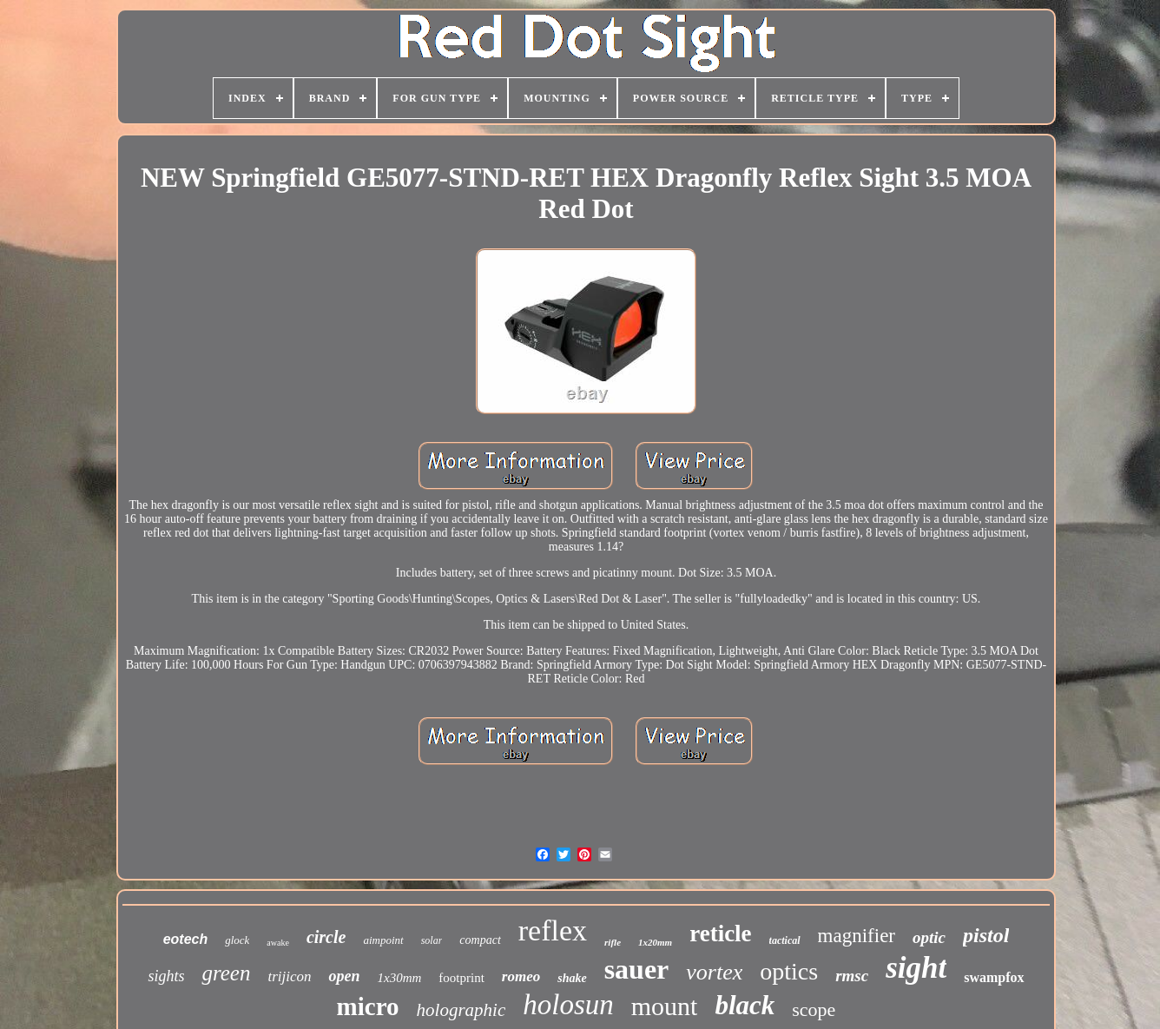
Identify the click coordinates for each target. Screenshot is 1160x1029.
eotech (185, 939)
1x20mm (655, 942)
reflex (552, 930)
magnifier (856, 936)
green (225, 973)
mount (664, 1006)
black (744, 1005)
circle (326, 937)
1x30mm (399, 978)
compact (479, 940)
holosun (568, 1004)
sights (166, 976)
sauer (636, 969)
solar (432, 940)
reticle (720, 933)
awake (278, 942)
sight (916, 968)
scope (813, 1009)
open (343, 976)
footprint (461, 978)
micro (368, 1006)
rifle (612, 942)
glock (237, 940)
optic (929, 937)
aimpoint (383, 940)
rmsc (851, 975)
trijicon (289, 976)
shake (571, 978)
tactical (785, 940)
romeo (521, 976)
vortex (714, 972)
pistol (986, 935)
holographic (461, 1009)
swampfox (994, 977)
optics (789, 971)
